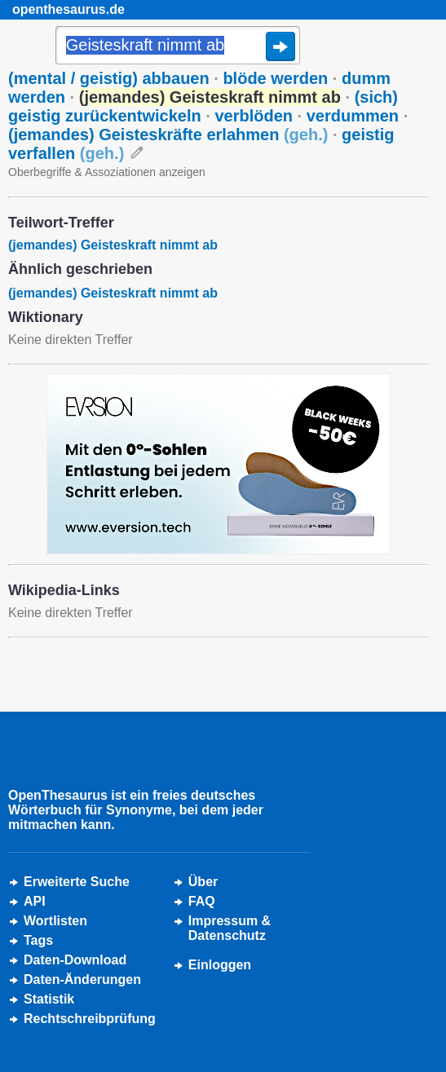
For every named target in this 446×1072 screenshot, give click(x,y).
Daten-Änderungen (82, 979)
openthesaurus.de (68, 9)
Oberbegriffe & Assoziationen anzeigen (106, 172)
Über (203, 882)
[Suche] (177, 46)
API (35, 901)
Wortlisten (55, 921)
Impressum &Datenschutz (229, 928)
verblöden (253, 116)
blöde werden (275, 78)
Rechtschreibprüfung (90, 1019)
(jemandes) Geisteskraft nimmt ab (113, 245)
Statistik (49, 999)
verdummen (353, 116)
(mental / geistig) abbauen (109, 78)
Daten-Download (75, 960)
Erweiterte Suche (77, 882)
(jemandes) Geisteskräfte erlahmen (168, 134)
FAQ (201, 901)
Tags (38, 940)
